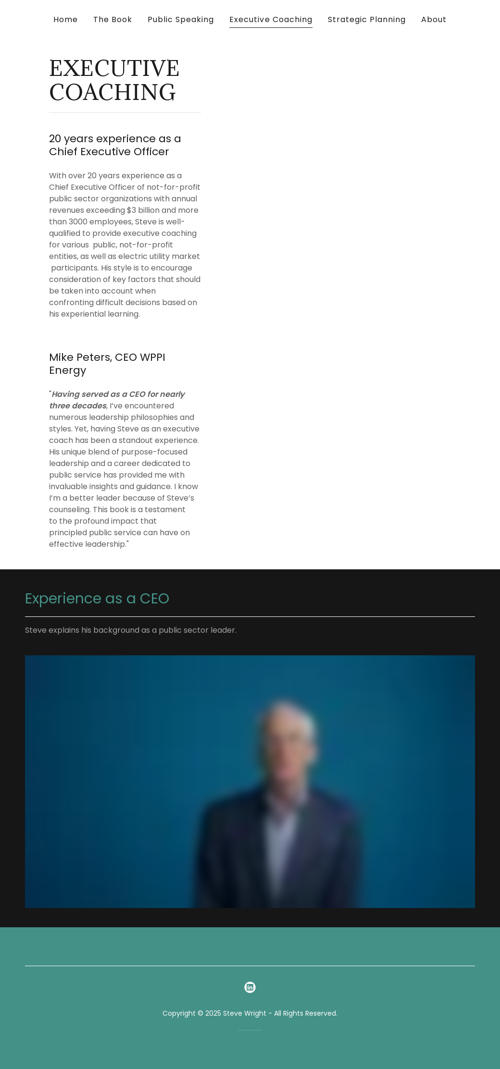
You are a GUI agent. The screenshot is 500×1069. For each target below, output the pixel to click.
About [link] (434, 19)
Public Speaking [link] (181, 19)
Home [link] (65, 19)
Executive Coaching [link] (270, 19)
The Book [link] (112, 19)
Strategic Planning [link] (367, 19)
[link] (250, 987)
